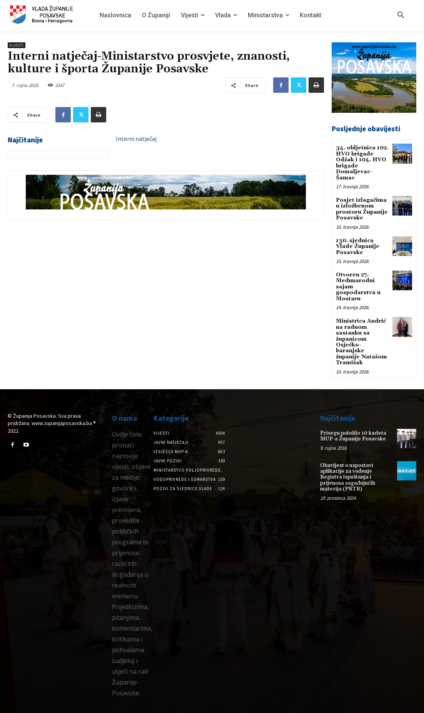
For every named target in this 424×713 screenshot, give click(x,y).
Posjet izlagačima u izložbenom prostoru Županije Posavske (362, 209)
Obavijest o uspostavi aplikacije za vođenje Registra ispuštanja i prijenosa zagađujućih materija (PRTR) (347, 476)
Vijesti (16, 45)
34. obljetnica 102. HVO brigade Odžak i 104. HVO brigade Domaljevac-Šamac (362, 162)
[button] (401, 15)
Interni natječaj (136, 138)
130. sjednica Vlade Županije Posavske (357, 246)
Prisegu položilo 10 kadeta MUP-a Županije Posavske (353, 435)
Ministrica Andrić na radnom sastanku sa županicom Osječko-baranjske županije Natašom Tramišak (361, 341)
